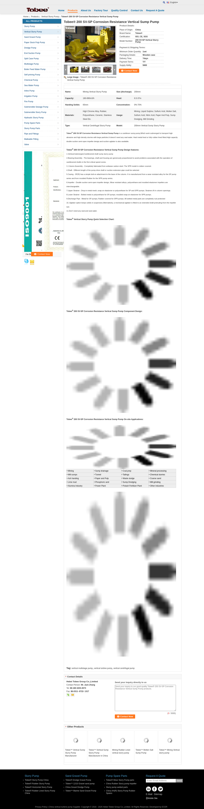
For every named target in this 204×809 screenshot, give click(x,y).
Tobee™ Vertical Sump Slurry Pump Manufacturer (75, 753)
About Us (86, 10)
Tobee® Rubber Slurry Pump (37, 783)
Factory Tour (101, 10)
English (174, 2)
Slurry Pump (29, 26)
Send (179, 780)
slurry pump (108, 154)
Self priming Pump (32, 75)
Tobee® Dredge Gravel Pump (78, 780)
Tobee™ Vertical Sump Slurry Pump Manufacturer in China (98, 753)
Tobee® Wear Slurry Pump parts (120, 780)
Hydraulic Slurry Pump (34, 118)
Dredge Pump (30, 48)
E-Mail (149, 794)
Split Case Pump (31, 58)
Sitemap (158, 794)
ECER (164, 807)
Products (73, 10)
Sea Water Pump (31, 85)
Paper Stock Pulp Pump (34, 42)
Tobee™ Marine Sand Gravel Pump (80, 791)
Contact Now (130, 70)
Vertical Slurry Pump (50, 16)
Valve (26, 144)
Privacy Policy (41, 807)
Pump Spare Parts (32, 123)
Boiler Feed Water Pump (34, 69)
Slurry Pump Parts (32, 128)
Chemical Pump (31, 80)
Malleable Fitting (31, 139)
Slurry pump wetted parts (117, 787)
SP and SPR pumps (136, 191)
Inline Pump (29, 91)
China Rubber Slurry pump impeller (121, 783)
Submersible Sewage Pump (36, 107)
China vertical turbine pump (60, 807)
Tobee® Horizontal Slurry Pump (38, 787)
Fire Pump (28, 101)
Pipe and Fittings (31, 134)
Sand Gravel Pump (32, 37)
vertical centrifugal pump (123, 668)
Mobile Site (151, 798)
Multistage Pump (31, 64)
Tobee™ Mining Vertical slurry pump (169, 751)
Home (61, 10)
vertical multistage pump (82, 668)
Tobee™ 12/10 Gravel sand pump (80, 783)
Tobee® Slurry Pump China (37, 780)
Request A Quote (155, 10)
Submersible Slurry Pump (35, 112)
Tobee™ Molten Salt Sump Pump (144, 751)
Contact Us (137, 10)
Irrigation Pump (30, 96)
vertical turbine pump (103, 668)
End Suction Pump (32, 53)
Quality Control (119, 10)
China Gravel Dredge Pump (77, 787)
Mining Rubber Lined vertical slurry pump (121, 751)
